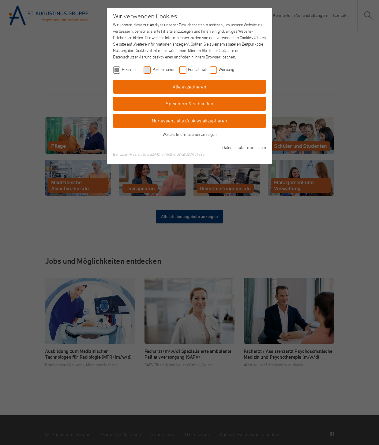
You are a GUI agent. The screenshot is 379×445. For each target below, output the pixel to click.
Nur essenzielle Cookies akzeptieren (189, 120)
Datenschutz (233, 147)
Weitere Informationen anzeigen (190, 134)
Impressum (256, 147)
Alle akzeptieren (189, 86)
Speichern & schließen (189, 103)
